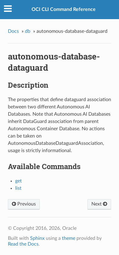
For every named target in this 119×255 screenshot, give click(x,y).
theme (68, 238)
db (27, 31)
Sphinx (37, 238)
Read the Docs (23, 244)
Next (99, 204)
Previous (24, 204)
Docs (13, 31)
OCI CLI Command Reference (64, 9)
